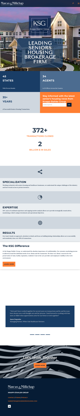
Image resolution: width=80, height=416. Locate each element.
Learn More (9, 264)
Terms (18, 397)
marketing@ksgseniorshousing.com (22, 401)
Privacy (25, 397)
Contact (11, 397)
